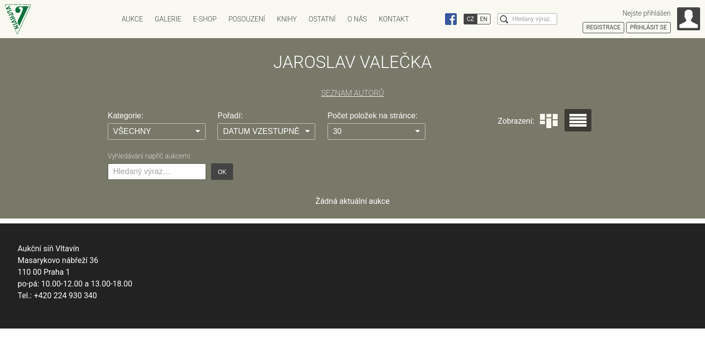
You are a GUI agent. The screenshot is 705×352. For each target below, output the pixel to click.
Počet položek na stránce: (373, 115)
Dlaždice (549, 121)
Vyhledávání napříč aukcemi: (149, 156)
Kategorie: (125, 115)
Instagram (432, 19)
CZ (470, 19)
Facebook (451, 19)
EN (483, 19)
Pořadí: (230, 115)
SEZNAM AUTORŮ (352, 93)
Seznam (578, 120)
